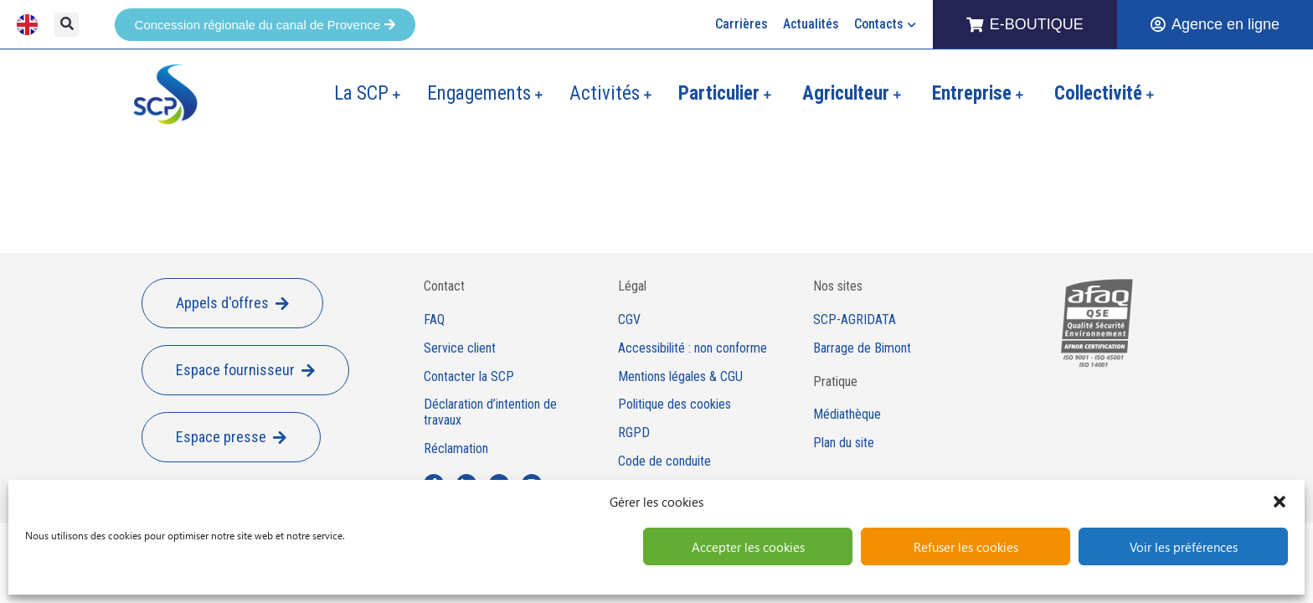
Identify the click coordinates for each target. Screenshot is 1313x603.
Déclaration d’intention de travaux (490, 412)
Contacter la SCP (469, 376)
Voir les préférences (1184, 547)
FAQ (434, 319)
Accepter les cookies (748, 547)
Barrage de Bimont (862, 348)
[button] (1279, 501)
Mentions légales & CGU (680, 376)
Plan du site (843, 443)
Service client (460, 348)
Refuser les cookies (966, 547)
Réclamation (456, 448)
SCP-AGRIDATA (854, 319)
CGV (629, 319)
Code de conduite (664, 461)
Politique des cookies (674, 404)
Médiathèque (847, 414)
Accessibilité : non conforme (692, 348)
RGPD (634, 433)
